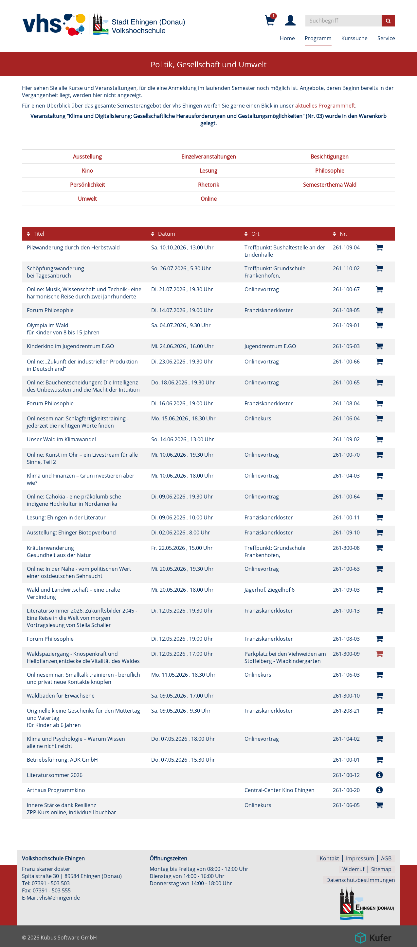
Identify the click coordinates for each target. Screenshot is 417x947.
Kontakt (329, 857)
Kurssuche (354, 38)
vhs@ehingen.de (59, 896)
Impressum (360, 857)
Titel (35, 233)
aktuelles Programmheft (325, 105)
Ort (252, 233)
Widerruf (353, 867)
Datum (163, 233)
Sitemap (381, 867)
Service (386, 38)
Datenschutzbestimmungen (360, 878)
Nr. (340, 233)
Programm (318, 38)
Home (287, 38)
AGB (386, 857)
